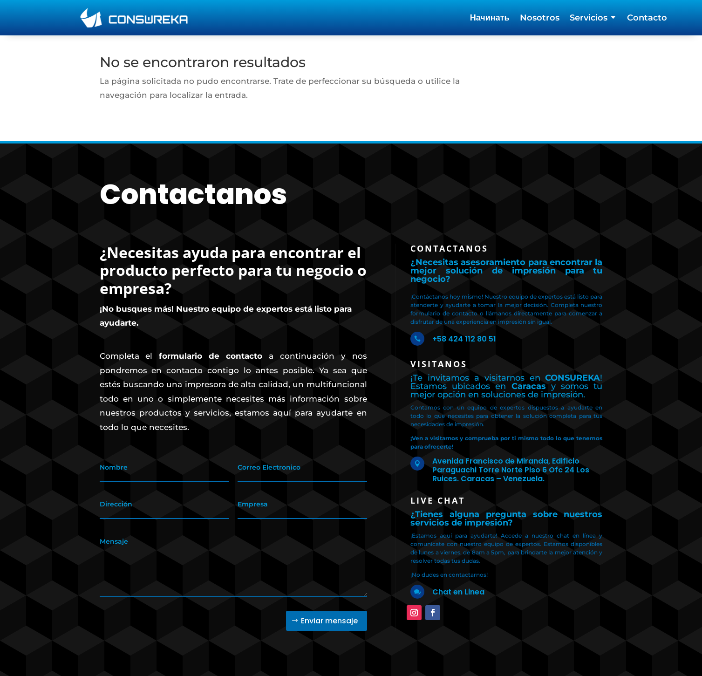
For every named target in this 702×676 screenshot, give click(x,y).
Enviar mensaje (329, 620)
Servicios (588, 18)
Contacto (647, 18)
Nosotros (539, 18)
